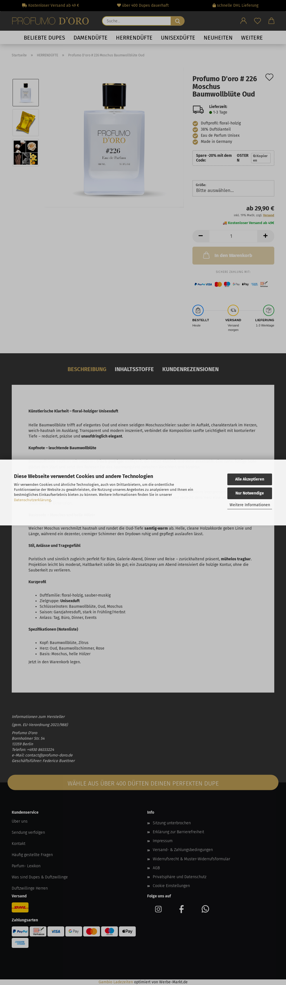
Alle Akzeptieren (249, 479)
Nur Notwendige (249, 493)
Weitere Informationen (250, 505)
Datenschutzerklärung (32, 500)
